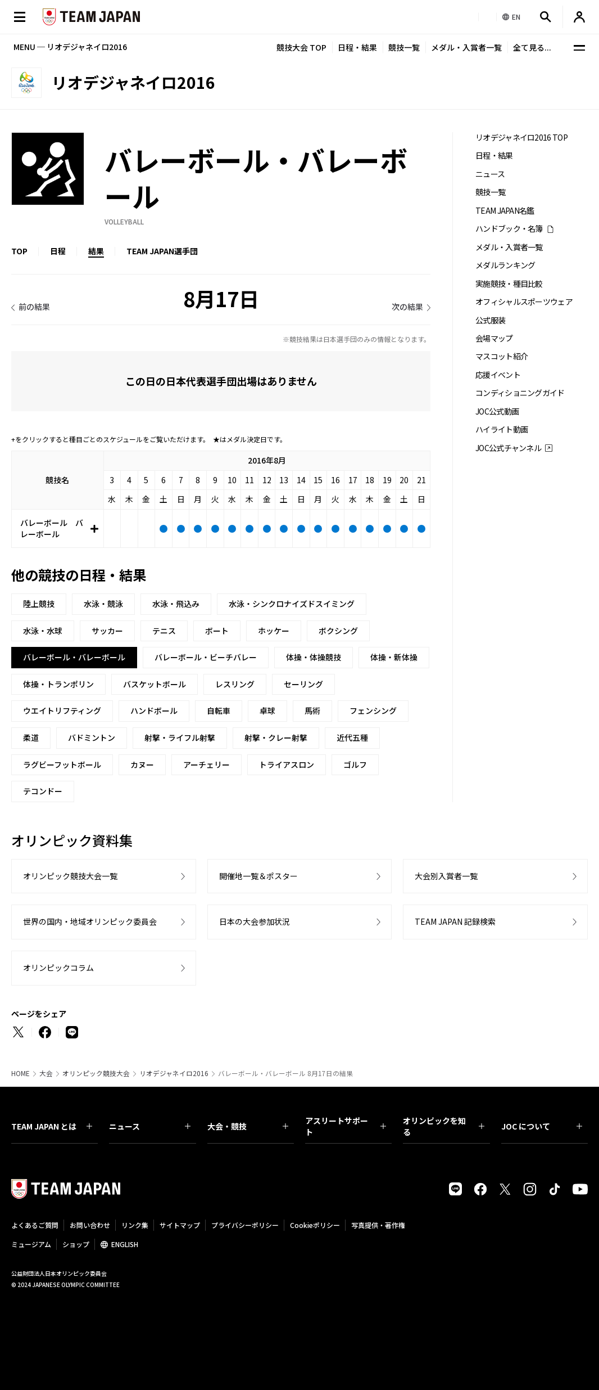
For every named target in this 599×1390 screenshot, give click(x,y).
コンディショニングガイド (520, 393)
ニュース (490, 174)
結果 (96, 251)
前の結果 (34, 306)
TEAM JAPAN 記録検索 (455, 921)
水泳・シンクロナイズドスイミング (292, 603)
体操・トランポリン (58, 684)
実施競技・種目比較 (509, 283)
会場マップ (494, 338)
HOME (20, 1073)
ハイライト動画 (501, 429)
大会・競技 (247, 1126)
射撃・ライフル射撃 (179, 737)
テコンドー (42, 791)
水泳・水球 (42, 630)
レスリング (235, 684)
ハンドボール (154, 710)
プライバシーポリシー (245, 1225)
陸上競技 (39, 603)
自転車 (218, 710)
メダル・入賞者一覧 (466, 47)
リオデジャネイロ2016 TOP (521, 137)
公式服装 (490, 320)
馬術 (312, 710)
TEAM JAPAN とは (51, 1126)
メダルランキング (505, 265)
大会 (46, 1073)
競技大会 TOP (301, 47)
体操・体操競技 (313, 657)
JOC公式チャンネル (508, 448)
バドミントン (91, 737)
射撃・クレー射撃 (275, 737)
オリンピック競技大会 (96, 1073)
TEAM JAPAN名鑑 (504, 210)
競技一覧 (404, 47)
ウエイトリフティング (62, 710)
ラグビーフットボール (62, 764)
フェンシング (373, 710)
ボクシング (338, 630)
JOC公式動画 (497, 411)
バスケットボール (154, 684)
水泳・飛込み (175, 603)
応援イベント (497, 375)
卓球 (267, 710)
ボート (217, 630)
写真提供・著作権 (378, 1225)
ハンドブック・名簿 (509, 228)
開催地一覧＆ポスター (258, 875)
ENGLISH (124, 1244)
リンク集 (134, 1225)
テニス (164, 630)
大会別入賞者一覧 (446, 875)
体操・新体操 (394, 657)
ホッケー (273, 630)
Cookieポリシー (315, 1225)
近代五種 (352, 737)
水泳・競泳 (103, 603)
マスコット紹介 (501, 356)
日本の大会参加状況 (254, 921)
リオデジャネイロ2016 (173, 1073)
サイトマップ (180, 1225)
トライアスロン (286, 764)
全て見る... (532, 47)
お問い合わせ (90, 1225)
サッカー (107, 630)
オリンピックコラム (58, 967)
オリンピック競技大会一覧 (70, 875)
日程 (58, 251)
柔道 (31, 737)
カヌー (142, 764)
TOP (19, 251)
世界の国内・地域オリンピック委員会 (90, 921)
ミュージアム (31, 1244)
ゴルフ (355, 764)
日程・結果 (357, 47)
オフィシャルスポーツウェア (524, 301)
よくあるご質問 (34, 1225)
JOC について (541, 1126)
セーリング (303, 684)
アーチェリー (206, 764)
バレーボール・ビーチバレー (206, 657)
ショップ (75, 1244)
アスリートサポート (345, 1126)
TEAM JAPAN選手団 (162, 251)
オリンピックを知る (443, 1126)
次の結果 (407, 306)
